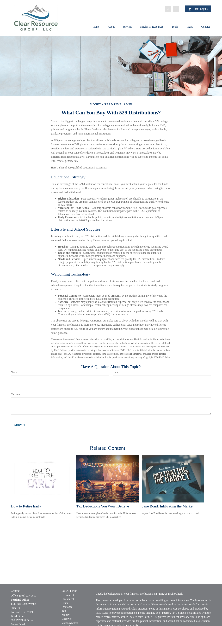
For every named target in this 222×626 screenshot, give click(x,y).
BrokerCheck (175, 593)
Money (66, 614)
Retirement (68, 595)
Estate (65, 602)
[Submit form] (20, 425)
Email (116, 372)
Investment (68, 599)
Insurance (67, 606)
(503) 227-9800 (27, 595)
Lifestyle (67, 618)
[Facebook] (176, 9)
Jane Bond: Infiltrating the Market (167, 506)
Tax (64, 610)
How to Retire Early (26, 506)
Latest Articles (70, 622)
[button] (96, 27)
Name (14, 372)
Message (15, 394)
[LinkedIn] (168, 9)
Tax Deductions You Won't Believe (102, 506)
